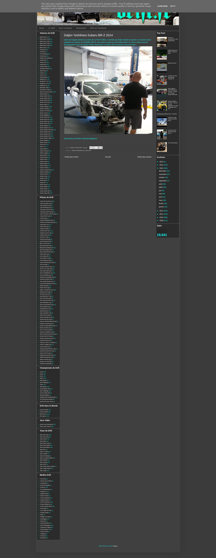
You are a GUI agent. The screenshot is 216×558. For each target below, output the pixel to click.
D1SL (41, 376)
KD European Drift (45, 388)
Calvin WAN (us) (44, 254)
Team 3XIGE (43, 439)
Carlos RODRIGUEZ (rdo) (47, 262)
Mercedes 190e (44, 87)
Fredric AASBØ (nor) (45, 344)
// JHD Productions (45, 498)
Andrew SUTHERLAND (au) (47, 222)
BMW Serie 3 (43, 37)
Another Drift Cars (45, 230)
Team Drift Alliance (45, 447)
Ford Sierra (43, 56)
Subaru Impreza (44, 151)
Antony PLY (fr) (44, 237)
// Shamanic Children (45, 527)
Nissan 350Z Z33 (44, 100)
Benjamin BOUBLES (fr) (46, 247)
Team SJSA (43, 464)
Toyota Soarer (44, 184)
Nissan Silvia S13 (44, 119)
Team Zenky (43, 470)
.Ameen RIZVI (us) (45, 216)
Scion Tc (42, 146)
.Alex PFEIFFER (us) (45, 207)
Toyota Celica (43, 163)
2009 (162, 221)
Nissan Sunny (44, 142)
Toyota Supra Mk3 (45, 191)
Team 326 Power (44, 437)
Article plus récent (71, 157)
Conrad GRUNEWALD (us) (47, 283)
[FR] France (43, 414)
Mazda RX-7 (43, 79)
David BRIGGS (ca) (45, 308)
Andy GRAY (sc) (44, 224)
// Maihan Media (44, 512)
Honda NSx (43, 64)
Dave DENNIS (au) (45, 306)
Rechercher (81, 28)
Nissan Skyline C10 (45, 127)
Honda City (43, 60)
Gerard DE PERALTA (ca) (47, 351)
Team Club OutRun (45, 445)
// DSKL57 (42, 487)
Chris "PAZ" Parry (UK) (46, 268)
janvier (161, 207)
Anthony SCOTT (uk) (45, 233)
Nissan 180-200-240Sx (46, 92)
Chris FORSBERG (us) (46, 273)
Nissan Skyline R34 (45, 136)
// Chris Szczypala (45, 485)
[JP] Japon (43, 416)
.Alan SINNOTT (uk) (45, 205)
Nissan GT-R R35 (45, 110)
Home (41, 28)
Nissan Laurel (43, 113)
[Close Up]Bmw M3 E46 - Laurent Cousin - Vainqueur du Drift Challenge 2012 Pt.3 (173, 105)
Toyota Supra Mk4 (45, 193)
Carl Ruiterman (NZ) (45, 260)
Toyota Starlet (43, 186)
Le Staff (51, 28)
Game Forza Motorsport (46, 424)
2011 (162, 214)
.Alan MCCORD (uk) (45, 203)
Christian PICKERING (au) (47, 277)
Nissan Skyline (44, 125)
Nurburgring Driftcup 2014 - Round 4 (167, 114)
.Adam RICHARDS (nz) (46, 201)
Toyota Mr (42, 182)
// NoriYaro (43, 521)
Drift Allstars (43, 380)
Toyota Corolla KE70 (45, 170)
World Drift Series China (46, 401)
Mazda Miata (43, 77)
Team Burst (43, 441)
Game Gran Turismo (45, 426)
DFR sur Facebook (98, 28)
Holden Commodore (45, 58)
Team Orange (43, 462)
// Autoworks (43, 483)
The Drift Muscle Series (46, 399)
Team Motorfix (44, 460)
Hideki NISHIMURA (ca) (46, 357)
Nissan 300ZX (44, 94)
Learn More (162, 6)
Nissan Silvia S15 (44, 123)
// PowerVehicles (44, 523)
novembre (163, 174)
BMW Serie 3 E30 (45, 39)
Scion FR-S (43, 144)
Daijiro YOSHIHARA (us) (78, 150)
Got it (172, 6)
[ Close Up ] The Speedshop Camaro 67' (172, 77)
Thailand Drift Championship (48, 397)
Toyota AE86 (43, 155)
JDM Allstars (43, 386)
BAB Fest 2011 (172, 63)
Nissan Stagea (44, 140)
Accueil (108, 157)
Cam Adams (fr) (44, 256)
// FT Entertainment (45, 489)
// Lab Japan (43, 508)
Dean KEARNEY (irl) (45, 313)
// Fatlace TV (43, 491)
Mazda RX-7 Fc (44, 81)
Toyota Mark (43, 180)
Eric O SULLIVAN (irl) (46, 330)
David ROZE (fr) (44, 311)
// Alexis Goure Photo (46, 481)
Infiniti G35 (43, 71)
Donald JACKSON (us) (46, 323)
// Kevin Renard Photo (46, 506)
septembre (163, 181)
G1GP (41, 384)
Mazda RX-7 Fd (44, 83)
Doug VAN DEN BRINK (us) (47, 325)
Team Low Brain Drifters (46, 458)
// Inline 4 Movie (44, 495)
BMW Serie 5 (43, 47)
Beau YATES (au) (44, 243)
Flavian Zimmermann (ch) (47, 338)
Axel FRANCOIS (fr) (45, 241)
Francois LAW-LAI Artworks (47, 342)
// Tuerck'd (42, 536)
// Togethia (42, 533)
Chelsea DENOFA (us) (46, 266)
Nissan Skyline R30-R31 (46, 129)
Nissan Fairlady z (44, 106)
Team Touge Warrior (45, 468)
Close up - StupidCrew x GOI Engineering (173, 39)
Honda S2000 (43, 66)
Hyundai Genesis (44, 68)
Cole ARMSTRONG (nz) (46, 281)
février (161, 203)
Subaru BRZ (88, 150)
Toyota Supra (43, 188)
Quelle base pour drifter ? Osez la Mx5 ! (173, 52)
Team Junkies (43, 453)
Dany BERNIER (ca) (45, 302)
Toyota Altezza (44, 157)
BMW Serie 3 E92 (45, 45)
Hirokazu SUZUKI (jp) (46, 361)
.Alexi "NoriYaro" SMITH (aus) (48, 214)
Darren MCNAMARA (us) (47, 304)
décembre (163, 171)
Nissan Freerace (44, 108)
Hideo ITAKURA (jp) (45, 359)
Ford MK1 (42, 51)
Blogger (115, 546)
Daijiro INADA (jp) (45, 287)
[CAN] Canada (44, 412)
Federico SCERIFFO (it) (46, 332)
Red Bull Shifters (44, 395)
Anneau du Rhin (44, 228)
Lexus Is (42, 73)
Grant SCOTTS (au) (45, 353)
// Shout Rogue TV (45, 529)
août (161, 184)
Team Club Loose (44, 443)
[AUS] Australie (44, 409)
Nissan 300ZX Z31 (45, 96)
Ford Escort (43, 49)
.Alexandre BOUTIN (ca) (46, 212)
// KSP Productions (45, 502)
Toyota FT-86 (43, 178)
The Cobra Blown (173, 143)
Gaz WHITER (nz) (45, 346)
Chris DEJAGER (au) (46, 271)
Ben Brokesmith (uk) (45, 245)
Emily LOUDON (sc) (45, 327)
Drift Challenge (44, 382)
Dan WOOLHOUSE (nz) (46, 300)
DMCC (42, 378)
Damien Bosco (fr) (45, 294)
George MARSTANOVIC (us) (48, 349)
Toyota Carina (44, 161)
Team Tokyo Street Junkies (47, 466)
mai (160, 194)
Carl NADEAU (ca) (45, 258)
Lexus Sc (42, 75)
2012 (162, 211)
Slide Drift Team (44, 435)
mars (161, 200)
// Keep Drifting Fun (45, 504)
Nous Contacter (65, 28)
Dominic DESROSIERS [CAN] (48, 321)
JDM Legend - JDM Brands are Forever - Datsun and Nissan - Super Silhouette (172, 91)
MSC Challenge (44, 391)
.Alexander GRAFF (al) (46, 209)
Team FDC (43, 449)
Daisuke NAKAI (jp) (45, 292)
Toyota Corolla (44, 167)
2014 (162, 165)
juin (160, 191)
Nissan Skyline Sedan (46, 138)
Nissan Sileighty (44, 115)
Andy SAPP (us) (44, 226)
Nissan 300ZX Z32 (45, 98)
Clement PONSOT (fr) (46, 279)
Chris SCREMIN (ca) (45, 275)
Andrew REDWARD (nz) (46, 220)
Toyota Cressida (44, 172)
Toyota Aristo (43, 159)
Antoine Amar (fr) (44, 235)
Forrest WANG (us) (45, 340)
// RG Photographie (45, 525)
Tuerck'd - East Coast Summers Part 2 (172, 119)
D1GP (41, 372)
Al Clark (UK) (43, 218)
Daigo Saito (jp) (44, 285)
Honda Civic (43, 62)
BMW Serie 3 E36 (45, 41)
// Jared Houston (44, 500)
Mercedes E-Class (45, 89)
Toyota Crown (43, 176)
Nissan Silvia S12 (44, 117)
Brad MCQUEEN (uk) (46, 249)
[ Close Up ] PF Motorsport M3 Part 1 (172, 132)
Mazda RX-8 (43, 85)
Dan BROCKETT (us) (46, 296)
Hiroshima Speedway (46, 363)
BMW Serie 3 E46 (45, 43)
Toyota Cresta (44, 174)
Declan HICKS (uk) (45, 315)
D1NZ (41, 374)
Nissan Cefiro (43, 104)
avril (161, 197)
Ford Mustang (44, 54)
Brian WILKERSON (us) (46, 252)
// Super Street (44, 531)
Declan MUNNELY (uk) (46, 317)
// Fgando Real (44, 493)
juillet (161, 187)
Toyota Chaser (44, 165)
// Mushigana (43, 519)
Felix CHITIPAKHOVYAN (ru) (48, 334)
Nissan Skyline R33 (45, 134)
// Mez (41, 514)
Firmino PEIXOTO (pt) (46, 336)
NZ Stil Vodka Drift (45, 393)
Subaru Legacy (44, 153)
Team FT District (44, 451)
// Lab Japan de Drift (45, 510)
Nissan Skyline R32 (45, 132)
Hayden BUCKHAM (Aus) (47, 355)
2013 (162, 168)
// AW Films (43, 479)
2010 (162, 217)
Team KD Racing (44, 456)
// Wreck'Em (43, 538)
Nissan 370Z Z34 (44, 102)
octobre (162, 177)
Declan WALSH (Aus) (46, 319)
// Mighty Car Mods (45, 516)
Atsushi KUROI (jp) (45, 239)
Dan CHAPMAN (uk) (45, 298)
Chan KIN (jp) (43, 264)
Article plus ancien (144, 157)
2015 (162, 162)
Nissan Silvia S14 (44, 121)
